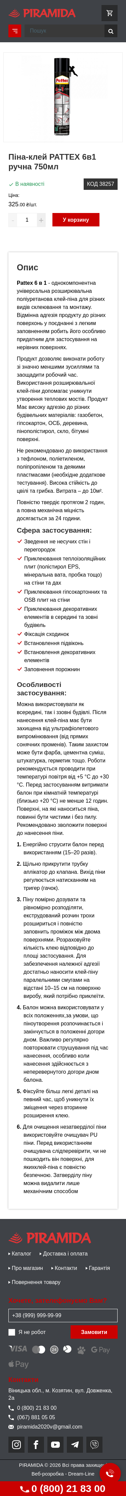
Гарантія (99, 1268)
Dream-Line (81, 1474)
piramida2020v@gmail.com (45, 1427)
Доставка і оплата (65, 1254)
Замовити (94, 1332)
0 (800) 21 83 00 (63, 1488)
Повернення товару (36, 1282)
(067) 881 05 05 (31, 1417)
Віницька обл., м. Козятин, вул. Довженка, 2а (60, 1394)
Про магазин (27, 1268)
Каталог (21, 1254)
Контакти (66, 1268)
